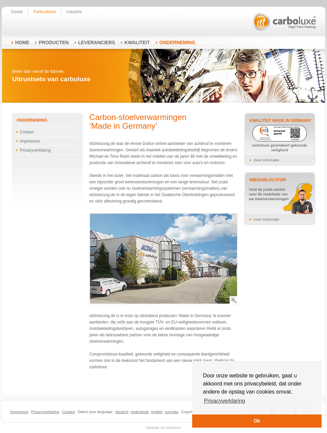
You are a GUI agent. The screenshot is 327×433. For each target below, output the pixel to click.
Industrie (74, 11)
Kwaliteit (137, 42)
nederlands (139, 412)
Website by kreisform (163, 428)
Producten (54, 42)
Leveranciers (96, 42)
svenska (171, 412)
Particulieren (44, 11)
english (157, 412)
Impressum (30, 141)
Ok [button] (257, 421)
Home (22, 42)
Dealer (17, 11)
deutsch (122, 412)
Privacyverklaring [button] (224, 401)
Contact (27, 132)
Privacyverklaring (35, 150)
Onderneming (177, 42)
